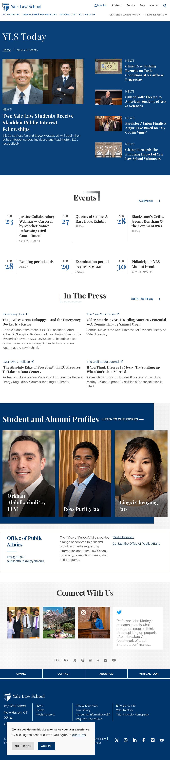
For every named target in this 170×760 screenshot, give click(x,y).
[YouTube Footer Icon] (162, 740)
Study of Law (10, 14)
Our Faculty (68, 14)
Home (6, 50)
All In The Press (142, 298)
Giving (21, 673)
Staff (142, 5)
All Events (146, 200)
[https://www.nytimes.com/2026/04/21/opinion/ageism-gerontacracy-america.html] (127, 325)
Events (40, 710)
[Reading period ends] (29, 266)
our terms (79, 735)
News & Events (154, 14)
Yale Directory (124, 710)
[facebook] (98, 660)
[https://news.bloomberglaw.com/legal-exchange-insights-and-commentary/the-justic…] (42, 332)
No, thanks (23, 746)
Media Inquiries (123, 537)
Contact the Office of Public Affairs (136, 543)
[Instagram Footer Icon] (126, 740)
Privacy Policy (97, 738)
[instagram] (82, 660)
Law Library (83, 710)
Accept (46, 746)
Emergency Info (126, 705)
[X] (74, 660)
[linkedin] (90, 660)
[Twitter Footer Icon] (117, 740)
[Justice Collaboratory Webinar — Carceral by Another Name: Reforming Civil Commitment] (29, 228)
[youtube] (114, 660)
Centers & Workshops (124, 14)
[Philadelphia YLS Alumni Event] (141, 266)
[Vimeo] (105, 660)
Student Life (87, 14)
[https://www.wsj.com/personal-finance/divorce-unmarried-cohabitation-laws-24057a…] (127, 375)
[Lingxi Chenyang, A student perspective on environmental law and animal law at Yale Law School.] (141, 473)
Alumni (154, 5)
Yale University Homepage (132, 714)
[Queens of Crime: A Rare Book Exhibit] (85, 228)
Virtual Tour (149, 673)
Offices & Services (87, 705)
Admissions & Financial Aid (40, 14)
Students (116, 5)
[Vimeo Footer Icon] (153, 740)
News (39, 705)
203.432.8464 (16, 557)
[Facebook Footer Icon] (144, 740)
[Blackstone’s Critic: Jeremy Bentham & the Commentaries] (141, 228)
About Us (106, 673)
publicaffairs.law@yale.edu (25, 561)
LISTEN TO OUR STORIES (120, 419)
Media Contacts (45, 714)
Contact (63, 673)
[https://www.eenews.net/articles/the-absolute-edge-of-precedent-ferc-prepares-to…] (42, 373)
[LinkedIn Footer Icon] (135, 740)
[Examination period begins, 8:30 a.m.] (85, 266)
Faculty (131, 5)
